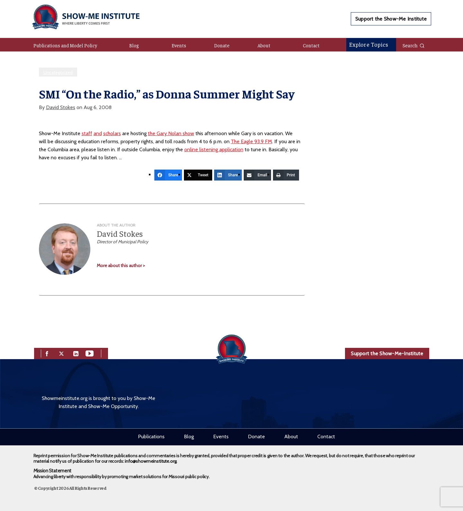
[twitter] (61, 353)
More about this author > (121, 265)
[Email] (257, 175)
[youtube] (90, 353)
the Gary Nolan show (171, 133)
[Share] (168, 175)
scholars (112, 133)
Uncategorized (58, 72)
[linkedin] (75, 353)
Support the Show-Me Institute (391, 19)
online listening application (213, 149)
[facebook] (47, 353)
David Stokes (60, 107)
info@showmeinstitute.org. (151, 461)
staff (87, 133)
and (98, 133)
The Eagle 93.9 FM (251, 141)
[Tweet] (198, 175)
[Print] (286, 175)
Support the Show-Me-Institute (387, 353)
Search (414, 45)
